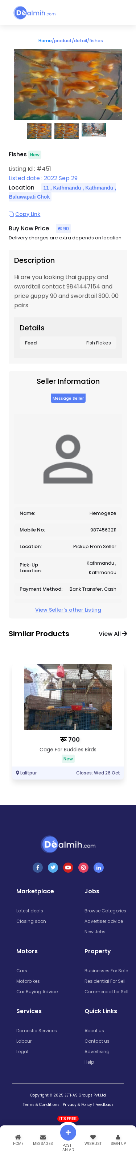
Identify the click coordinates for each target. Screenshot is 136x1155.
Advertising (97, 1051)
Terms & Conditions (41, 1104)
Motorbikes (28, 981)
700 (74, 739)
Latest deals (29, 911)
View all (113, 634)
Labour (24, 1041)
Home (45, 41)
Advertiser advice (104, 921)
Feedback (104, 1104)
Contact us (97, 1041)
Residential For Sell (105, 981)
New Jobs (95, 932)
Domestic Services (36, 1031)
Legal (22, 1051)
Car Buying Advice (37, 992)
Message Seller (68, 398)
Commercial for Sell (106, 992)
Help (89, 1062)
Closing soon (31, 921)
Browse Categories (105, 911)
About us (94, 1031)
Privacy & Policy (77, 1104)
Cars (21, 971)
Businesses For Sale (106, 971)
